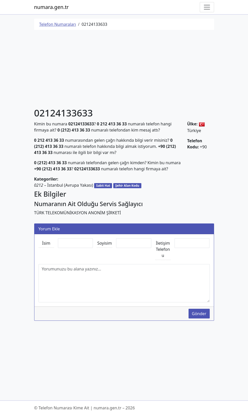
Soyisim (104, 243)
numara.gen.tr (51, 7)
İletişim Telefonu (163, 249)
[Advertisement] (124, 69)
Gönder (199, 313)
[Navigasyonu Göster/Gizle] (207, 7)
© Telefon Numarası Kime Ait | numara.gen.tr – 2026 (84, 408)
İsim (46, 243)
